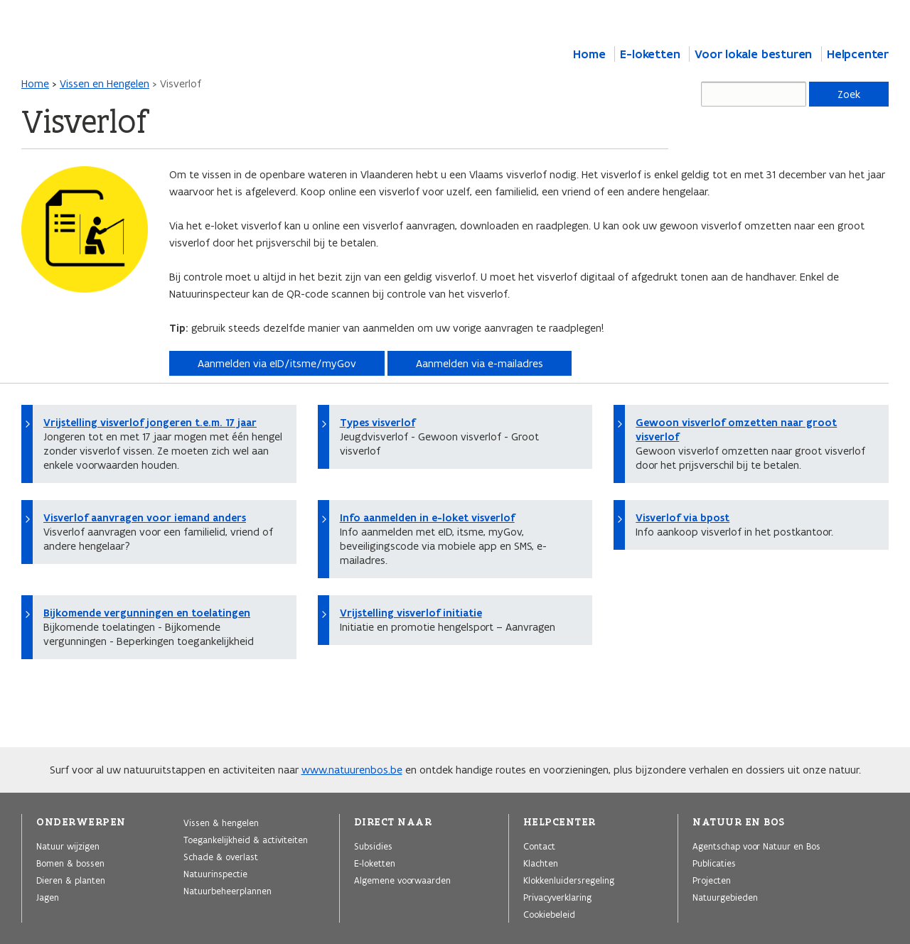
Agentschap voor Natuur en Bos (756, 846)
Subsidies (373, 846)
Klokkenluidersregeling (568, 880)
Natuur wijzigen (68, 846)
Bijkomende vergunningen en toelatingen (146, 613)
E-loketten (650, 54)
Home (589, 54)
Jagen (47, 897)
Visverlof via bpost (682, 518)
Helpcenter (858, 54)
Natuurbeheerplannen (227, 890)
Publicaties (714, 863)
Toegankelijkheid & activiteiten (245, 839)
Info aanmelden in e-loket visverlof (427, 518)
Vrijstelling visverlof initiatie (411, 613)
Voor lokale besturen (753, 54)
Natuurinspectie (215, 873)
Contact (539, 846)
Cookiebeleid (549, 914)
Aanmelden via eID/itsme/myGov (277, 363)
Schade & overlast (220, 856)
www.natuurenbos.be (351, 769)
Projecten (711, 880)
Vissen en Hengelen (104, 83)
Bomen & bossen (70, 863)
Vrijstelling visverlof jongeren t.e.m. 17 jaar (150, 423)
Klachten (540, 863)
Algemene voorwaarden (402, 880)
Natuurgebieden (725, 897)
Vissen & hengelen (221, 822)
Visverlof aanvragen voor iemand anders (144, 518)
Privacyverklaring (557, 897)
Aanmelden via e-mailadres (479, 363)
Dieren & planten (70, 880)
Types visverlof (377, 423)
